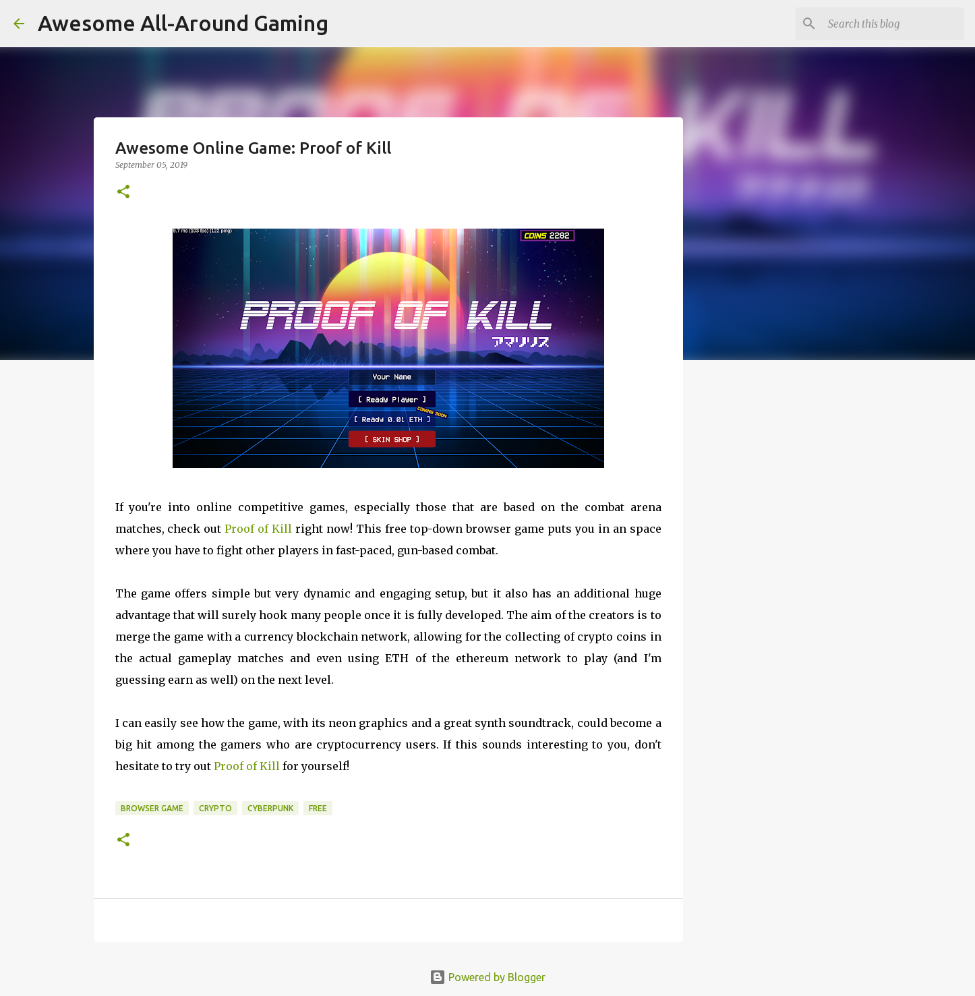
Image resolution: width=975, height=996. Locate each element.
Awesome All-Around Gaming (183, 23)
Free (318, 808)
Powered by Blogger (487, 977)
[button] (123, 192)
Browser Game (152, 808)
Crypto (215, 808)
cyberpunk (270, 808)
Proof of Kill (258, 528)
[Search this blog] (893, 23)
